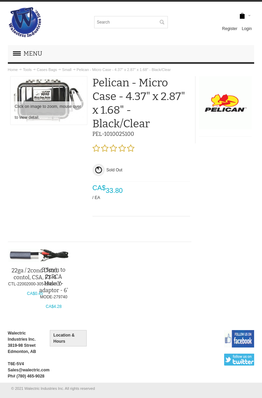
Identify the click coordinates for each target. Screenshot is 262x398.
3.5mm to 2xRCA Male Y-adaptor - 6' (53, 280)
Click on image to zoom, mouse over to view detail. (48, 112)
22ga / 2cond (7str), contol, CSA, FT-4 (35, 274)
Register (229, 28)
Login (247, 28)
